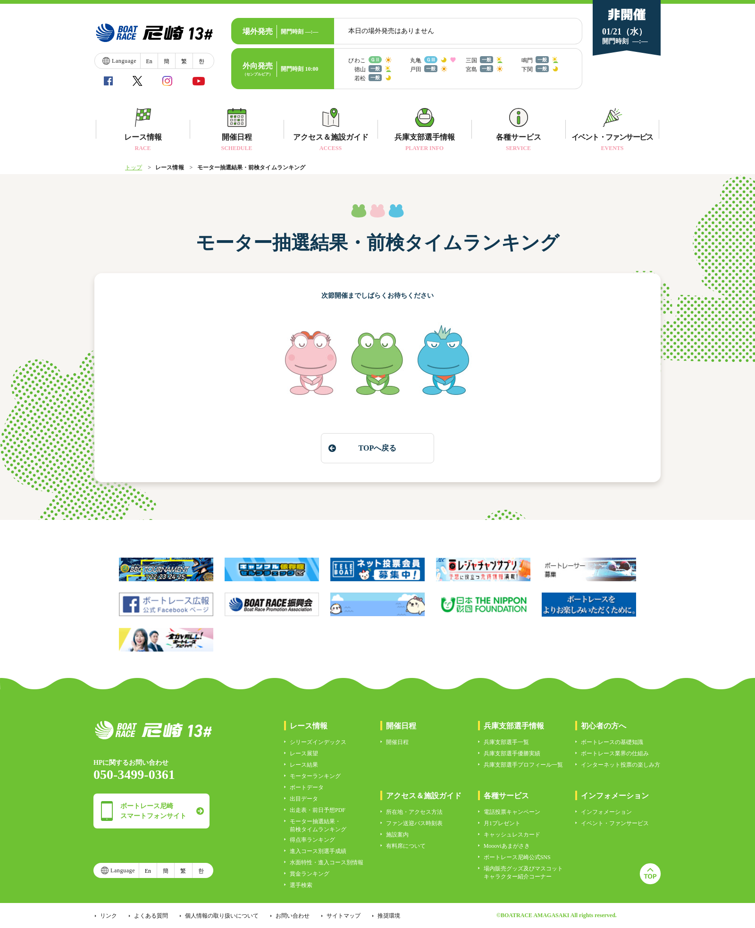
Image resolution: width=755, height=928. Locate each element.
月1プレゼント (502, 823)
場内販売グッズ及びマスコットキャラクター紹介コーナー (523, 872)
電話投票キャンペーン (512, 812)
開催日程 (397, 742)
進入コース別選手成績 (318, 851)
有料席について (406, 846)
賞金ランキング (309, 873)
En (149, 61)
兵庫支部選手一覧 (506, 742)
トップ (133, 167)
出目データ (304, 798)
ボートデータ (307, 787)
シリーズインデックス (318, 742)
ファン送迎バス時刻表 (414, 823)
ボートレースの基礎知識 (612, 742)
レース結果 (304, 764)
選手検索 (301, 885)
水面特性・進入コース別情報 (326, 862)
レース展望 (304, 753)
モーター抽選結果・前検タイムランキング (318, 825)
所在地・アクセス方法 (414, 812)
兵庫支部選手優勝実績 (512, 753)
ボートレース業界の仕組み (615, 753)
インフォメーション (606, 812)
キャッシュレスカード (512, 834)
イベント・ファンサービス (615, 823)
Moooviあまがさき (507, 846)
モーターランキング (315, 776)
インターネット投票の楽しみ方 (620, 764)
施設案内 (397, 834)
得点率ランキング (312, 839)
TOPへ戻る (377, 448)
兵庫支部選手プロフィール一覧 (523, 764)
